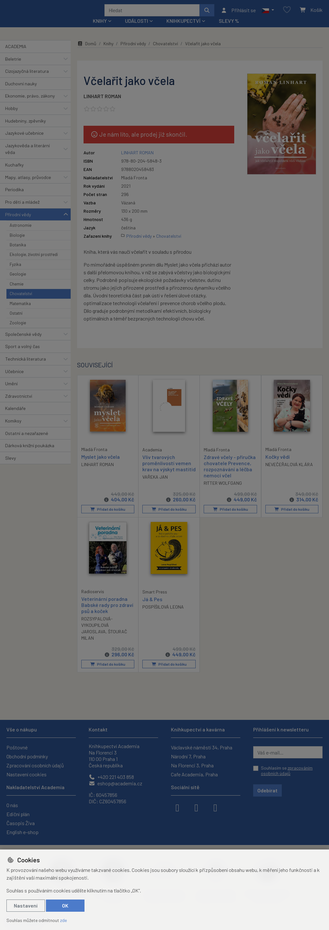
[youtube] (215, 807)
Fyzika (15, 273)
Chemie (16, 292)
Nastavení (26, 905)
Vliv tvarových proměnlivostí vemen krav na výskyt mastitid (169, 471)
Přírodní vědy (18, 223)
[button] (268, 14)
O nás (12, 805)
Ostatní (16, 321)
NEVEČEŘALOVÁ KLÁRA (289, 472)
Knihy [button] (100, 29)
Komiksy (13, 429)
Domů (86, 52)
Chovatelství (21, 302)
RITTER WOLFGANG (223, 491)
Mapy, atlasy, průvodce (28, 186)
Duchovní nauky (21, 92)
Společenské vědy (23, 343)
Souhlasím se (287, 770)
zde (63, 920)
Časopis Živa (20, 823)
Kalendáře (15, 417)
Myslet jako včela (100, 465)
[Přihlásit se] (238, 14)
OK (65, 905)
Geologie (18, 282)
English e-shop (22, 832)
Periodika (14, 198)
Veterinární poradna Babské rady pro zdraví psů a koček (107, 613)
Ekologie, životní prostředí (34, 263)
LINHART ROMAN (102, 105)
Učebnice (14, 379)
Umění (11, 392)
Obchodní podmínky (27, 756)
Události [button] (136, 29)
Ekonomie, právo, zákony (30, 104)
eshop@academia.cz (115, 783)
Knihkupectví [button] (183, 29)
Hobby (11, 117)
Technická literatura (25, 367)
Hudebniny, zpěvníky (25, 129)
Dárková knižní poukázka (29, 454)
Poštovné (17, 747)
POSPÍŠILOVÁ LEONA (163, 615)
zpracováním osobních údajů (287, 770)
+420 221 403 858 (111, 777)
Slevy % (229, 29)
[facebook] (177, 807)
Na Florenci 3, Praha (192, 765)
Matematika (20, 311)
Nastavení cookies (26, 774)
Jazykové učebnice (24, 141)
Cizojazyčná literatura (27, 79)
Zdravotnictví (18, 404)
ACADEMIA (15, 55)
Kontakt (98, 729)
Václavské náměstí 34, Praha (201, 747)
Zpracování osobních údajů (35, 765)
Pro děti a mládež (22, 210)
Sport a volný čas (22, 355)
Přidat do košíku (107, 518)
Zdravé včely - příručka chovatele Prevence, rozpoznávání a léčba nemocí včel (230, 474)
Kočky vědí (277, 465)
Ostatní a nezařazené (26, 441)
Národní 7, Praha (188, 756)
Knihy (108, 52)
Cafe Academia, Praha (194, 774)
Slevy (10, 466)
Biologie (17, 243)
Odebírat (267, 790)
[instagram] (196, 807)
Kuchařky (14, 173)
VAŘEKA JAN (155, 485)
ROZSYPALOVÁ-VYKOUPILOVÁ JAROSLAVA (97, 634)
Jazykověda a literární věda (27, 157)
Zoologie (18, 331)
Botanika (18, 253)
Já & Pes (152, 608)
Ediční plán (18, 814)
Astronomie (20, 233)
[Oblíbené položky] (287, 14)
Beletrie (13, 67)
